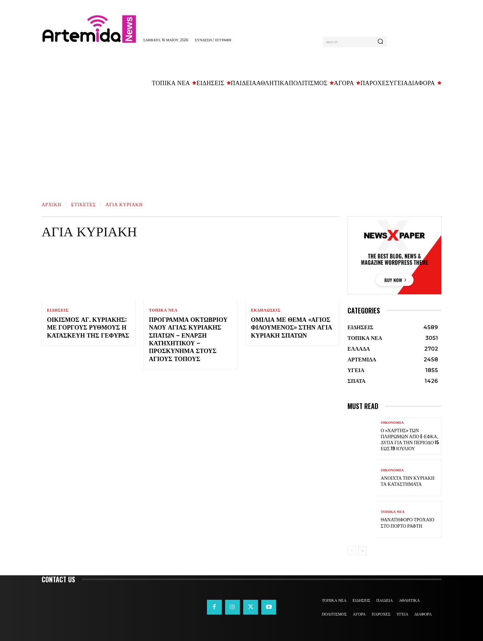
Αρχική (51, 204)
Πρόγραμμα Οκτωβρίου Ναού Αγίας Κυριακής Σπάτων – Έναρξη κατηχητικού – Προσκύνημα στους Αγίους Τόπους (188, 339)
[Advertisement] (241, 141)
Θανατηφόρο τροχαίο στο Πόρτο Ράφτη (407, 522)
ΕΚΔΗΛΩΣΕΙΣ (266, 310)
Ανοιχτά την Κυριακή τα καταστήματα (407, 480)
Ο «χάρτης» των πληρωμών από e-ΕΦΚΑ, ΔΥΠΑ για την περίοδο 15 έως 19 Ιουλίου (410, 439)
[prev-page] (351, 550)
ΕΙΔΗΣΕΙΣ (57, 310)
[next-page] (362, 550)
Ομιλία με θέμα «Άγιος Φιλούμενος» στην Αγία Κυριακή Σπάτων (291, 327)
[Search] (380, 42)
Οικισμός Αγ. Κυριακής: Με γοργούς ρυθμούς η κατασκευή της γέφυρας (88, 327)
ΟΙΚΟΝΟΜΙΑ (392, 422)
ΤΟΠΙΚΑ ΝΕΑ (163, 310)
